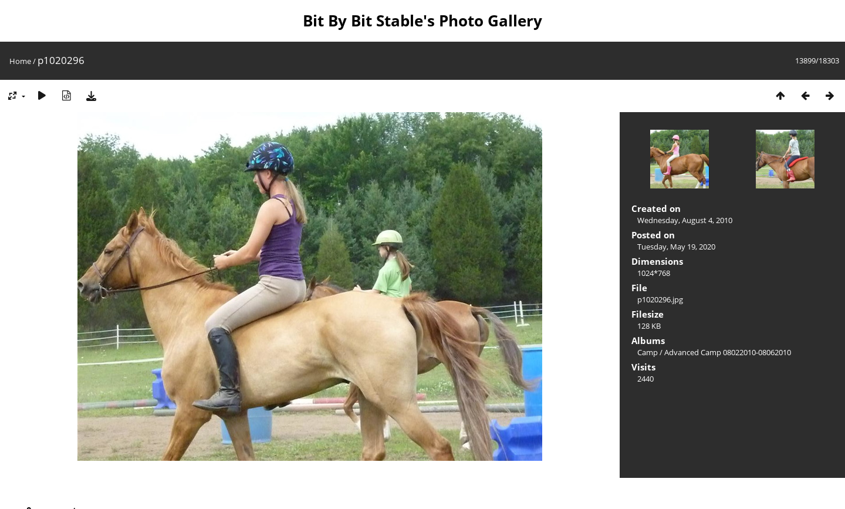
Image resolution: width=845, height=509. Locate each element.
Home (20, 61)
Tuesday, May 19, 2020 (676, 246)
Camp (647, 352)
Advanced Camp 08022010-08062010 (727, 352)
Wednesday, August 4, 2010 (684, 220)
